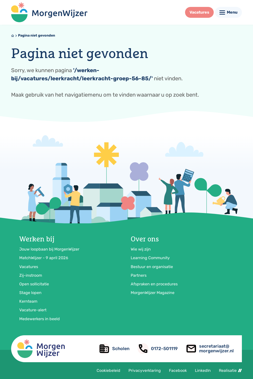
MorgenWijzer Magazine (152, 292)
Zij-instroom (30, 275)
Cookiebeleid (108, 370)
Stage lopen (30, 292)
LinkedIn (203, 370)
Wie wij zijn (141, 249)
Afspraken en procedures (154, 284)
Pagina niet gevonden (36, 35)
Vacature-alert (32, 310)
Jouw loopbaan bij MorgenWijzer (49, 249)
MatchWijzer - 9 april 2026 (43, 257)
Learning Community (150, 257)
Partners (139, 275)
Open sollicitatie (34, 284)
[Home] (12, 35)
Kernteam (28, 301)
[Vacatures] (199, 12)
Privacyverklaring (144, 370)
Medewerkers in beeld (39, 318)
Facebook (178, 370)
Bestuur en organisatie (152, 266)
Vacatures (28, 266)
